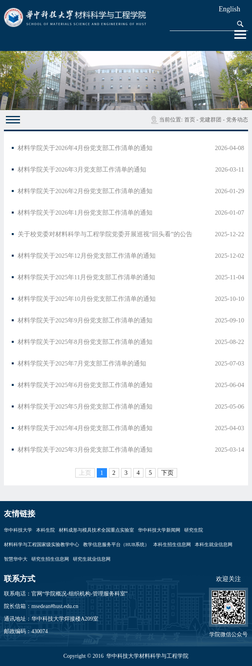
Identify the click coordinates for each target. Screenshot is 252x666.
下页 (167, 472)
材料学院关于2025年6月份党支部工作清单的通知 (85, 385)
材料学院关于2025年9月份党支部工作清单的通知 (85, 320)
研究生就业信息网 (92, 559)
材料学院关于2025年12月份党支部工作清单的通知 (87, 255)
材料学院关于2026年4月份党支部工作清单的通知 (85, 148)
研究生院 (193, 530)
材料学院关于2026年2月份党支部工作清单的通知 (85, 191)
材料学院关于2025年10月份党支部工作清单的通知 (87, 298)
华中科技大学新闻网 (159, 530)
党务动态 (237, 120)
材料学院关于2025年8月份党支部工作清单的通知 (85, 341)
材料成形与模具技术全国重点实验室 (96, 530)
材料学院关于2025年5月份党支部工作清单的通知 (85, 406)
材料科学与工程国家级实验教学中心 (41, 544)
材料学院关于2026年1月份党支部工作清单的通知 (85, 212)
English (229, 9)
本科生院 (45, 530)
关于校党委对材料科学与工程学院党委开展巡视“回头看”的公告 (105, 234)
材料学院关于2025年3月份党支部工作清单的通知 (85, 449)
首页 (189, 120)
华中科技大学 (18, 530)
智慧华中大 (15, 559)
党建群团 (210, 120)
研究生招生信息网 (50, 559)
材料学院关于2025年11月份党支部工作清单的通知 (86, 277)
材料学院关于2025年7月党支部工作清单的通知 (82, 363)
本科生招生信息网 (172, 544)
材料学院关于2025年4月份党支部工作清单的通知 (85, 428)
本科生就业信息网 (213, 544)
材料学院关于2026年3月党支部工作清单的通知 (82, 169)
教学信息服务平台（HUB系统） (116, 544)
